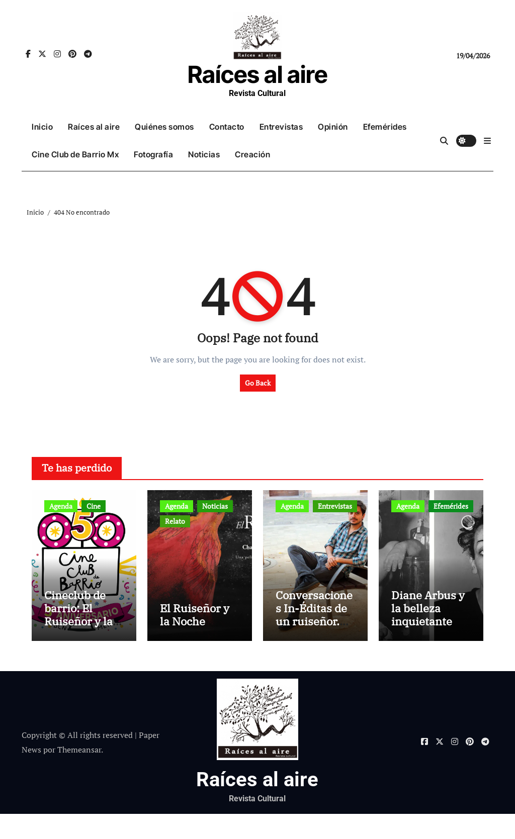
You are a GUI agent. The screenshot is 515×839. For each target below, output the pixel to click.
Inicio (42, 127)
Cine (94, 506)
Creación (252, 154)
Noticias (204, 154)
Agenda (60, 506)
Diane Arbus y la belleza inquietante (428, 633)
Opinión (333, 127)
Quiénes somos (164, 127)
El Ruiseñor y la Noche (194, 640)
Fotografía (153, 154)
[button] (487, 141)
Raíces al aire (257, 74)
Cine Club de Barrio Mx (75, 154)
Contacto (226, 127)
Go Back (258, 383)
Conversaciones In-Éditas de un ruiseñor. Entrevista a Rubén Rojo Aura (314, 653)
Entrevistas (281, 127)
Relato (175, 521)
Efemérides (385, 127)
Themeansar (79, 774)
